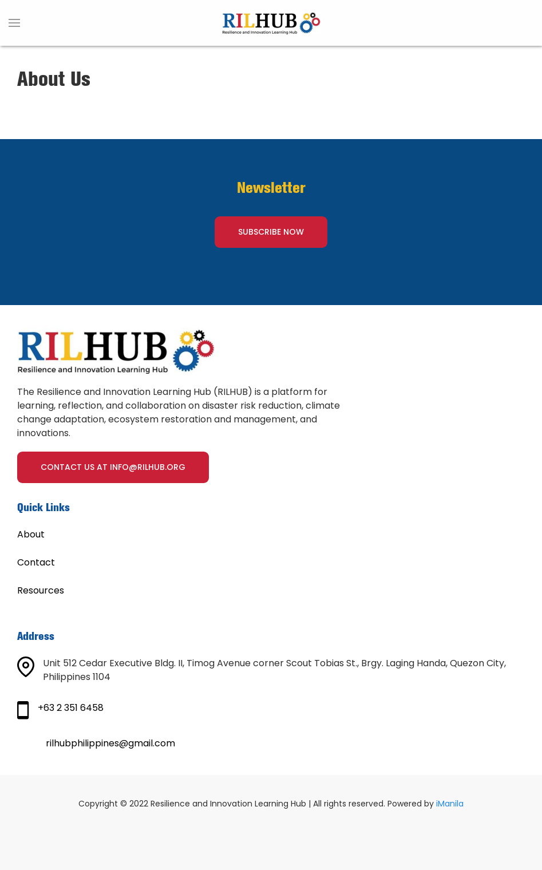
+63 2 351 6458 (71, 707)
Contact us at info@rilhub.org (113, 467)
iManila (450, 803)
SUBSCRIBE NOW (271, 232)
